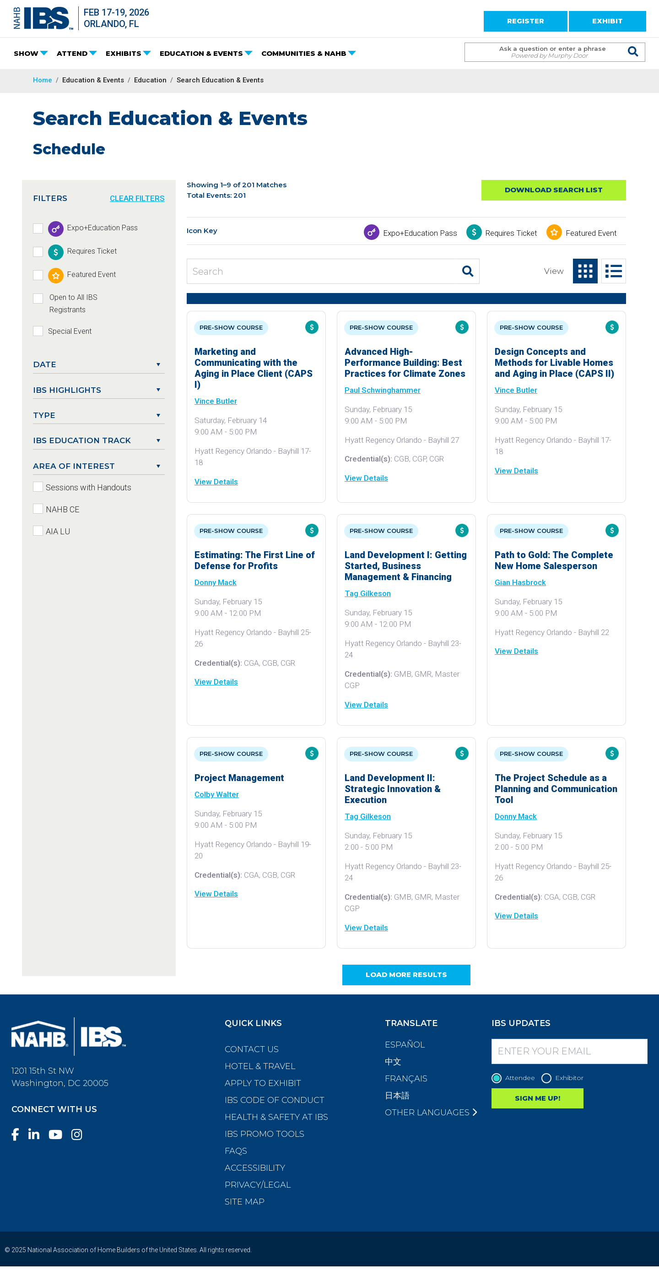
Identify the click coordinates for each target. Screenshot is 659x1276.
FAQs (236, 1151)
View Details (216, 481)
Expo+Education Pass (420, 233)
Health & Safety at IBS (276, 1117)
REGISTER (525, 20)
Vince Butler (215, 401)
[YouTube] (59, 1134)
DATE (44, 364)
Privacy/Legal (258, 1185)
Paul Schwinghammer (383, 390)
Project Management (239, 777)
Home (42, 80)
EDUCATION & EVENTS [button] (201, 53)
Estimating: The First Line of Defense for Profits (254, 560)
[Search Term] (546, 52)
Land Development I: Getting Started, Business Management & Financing (406, 565)
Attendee (516, 1078)
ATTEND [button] (72, 53)
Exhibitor (564, 1078)
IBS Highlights (67, 390)
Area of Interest (74, 466)
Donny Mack (215, 582)
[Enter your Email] (570, 1051)
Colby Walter (216, 794)
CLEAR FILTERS (137, 198)
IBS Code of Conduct (274, 1100)
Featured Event (591, 233)
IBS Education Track (82, 440)
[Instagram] (80, 1134)
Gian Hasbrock (520, 582)
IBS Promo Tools (264, 1134)
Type (44, 415)
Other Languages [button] (431, 1113)
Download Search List (554, 189)
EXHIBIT (607, 20)
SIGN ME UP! (537, 1098)
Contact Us (252, 1049)
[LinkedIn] (37, 1134)
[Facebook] (19, 1134)
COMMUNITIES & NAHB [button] (303, 53)
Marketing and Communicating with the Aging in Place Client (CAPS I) (253, 368)
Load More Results (406, 974)
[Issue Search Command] (633, 43)
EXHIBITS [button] (123, 53)
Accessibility (255, 1168)
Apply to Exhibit (263, 1083)
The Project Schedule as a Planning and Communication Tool (556, 788)
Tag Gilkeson (368, 593)
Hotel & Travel (260, 1066)
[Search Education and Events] (322, 271)
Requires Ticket (511, 233)
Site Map (245, 1202)
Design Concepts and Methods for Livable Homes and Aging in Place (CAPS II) (554, 362)
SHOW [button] (26, 53)
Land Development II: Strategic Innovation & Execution (393, 788)
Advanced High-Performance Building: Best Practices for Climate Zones (405, 362)
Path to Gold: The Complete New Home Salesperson (554, 560)
